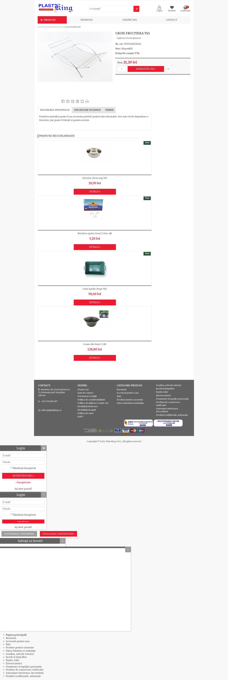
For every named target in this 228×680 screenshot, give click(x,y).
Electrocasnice (163, 395)
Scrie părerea (134, 38)
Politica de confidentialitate (91, 399)
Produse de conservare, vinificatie (24, 669)
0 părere (121, 38)
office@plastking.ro (51, 410)
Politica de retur (86, 413)
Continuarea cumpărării (19, 533)
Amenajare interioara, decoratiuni (24, 673)
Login (159, 9)
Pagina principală (45, 27)
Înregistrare (23, 482)
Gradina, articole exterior (168, 385)
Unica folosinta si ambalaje (130, 403)
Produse (50, 20)
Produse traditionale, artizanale (172, 415)
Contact (171, 20)
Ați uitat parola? (23, 488)
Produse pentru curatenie (130, 399)
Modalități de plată (87, 410)
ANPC (80, 416)
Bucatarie (59, 27)
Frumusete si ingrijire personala (172, 399)
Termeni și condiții (87, 396)
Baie (119, 396)
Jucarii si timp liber (165, 388)
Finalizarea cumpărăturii (58, 533)
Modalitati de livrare (88, 406)
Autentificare (23, 521)
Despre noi (130, 20)
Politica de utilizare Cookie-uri (93, 403)
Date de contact (85, 393)
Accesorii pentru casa (128, 393)
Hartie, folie (162, 392)
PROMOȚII (87, 20)
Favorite (172, 9)
